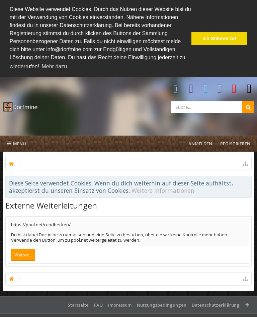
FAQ (98, 304)
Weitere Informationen (163, 190)
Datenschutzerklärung (216, 304)
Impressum (120, 304)
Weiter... (23, 254)
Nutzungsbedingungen (161, 304)
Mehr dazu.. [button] (55, 66)
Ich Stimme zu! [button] (219, 38)
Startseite (78, 304)
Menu (16, 143)
